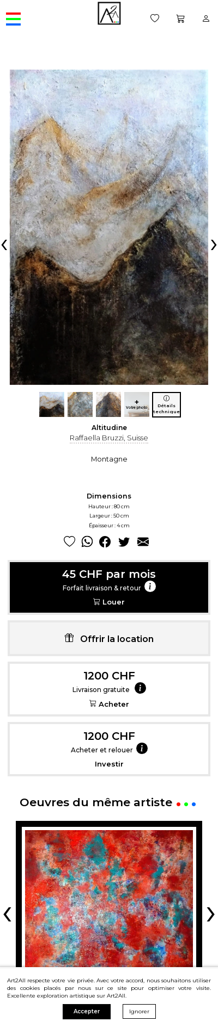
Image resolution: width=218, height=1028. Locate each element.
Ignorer (139, 1011)
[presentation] (4, 243)
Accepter (87, 1011)
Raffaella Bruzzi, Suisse (109, 437)
